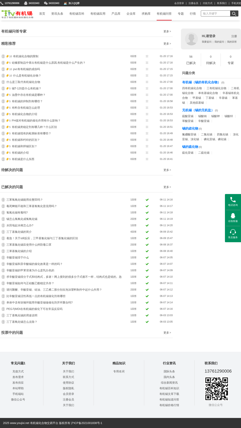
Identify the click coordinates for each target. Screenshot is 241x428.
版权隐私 (68, 388)
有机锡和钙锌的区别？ (26, 139)
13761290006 (12, 3)
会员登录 (179, 3)
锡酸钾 (215, 116)
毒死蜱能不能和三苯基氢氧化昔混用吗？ (31, 206)
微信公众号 (18, 399)
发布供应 (18, 382)
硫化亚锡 (187, 152)
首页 (15, 13)
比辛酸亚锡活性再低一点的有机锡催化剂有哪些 (35, 296)
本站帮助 (18, 388)
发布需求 (18, 377)
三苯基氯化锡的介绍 (19, 251)
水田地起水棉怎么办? (19, 225)
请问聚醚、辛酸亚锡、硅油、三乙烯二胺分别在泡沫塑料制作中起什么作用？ (54, 289)
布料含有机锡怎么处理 (26, 107)
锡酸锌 (229, 116)
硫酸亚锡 (187, 116)
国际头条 (169, 371)
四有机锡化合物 (192, 88)
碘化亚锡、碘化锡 (215, 139)
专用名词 (119, 371)
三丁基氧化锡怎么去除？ (21, 321)
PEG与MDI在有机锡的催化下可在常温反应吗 (34, 309)
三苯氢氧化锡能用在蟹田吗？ (24, 199)
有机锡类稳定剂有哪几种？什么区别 (34, 127)
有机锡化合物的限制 (25, 56)
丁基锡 (210, 97)
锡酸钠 (202, 116)
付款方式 (207, 3)
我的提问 (219, 41)
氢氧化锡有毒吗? (17, 212)
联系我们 (222, 3)
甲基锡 (197, 97)
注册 (234, 36)
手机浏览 (236, 3)
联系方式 (68, 377)
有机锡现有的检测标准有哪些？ (31, 133)
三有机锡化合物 (216, 88)
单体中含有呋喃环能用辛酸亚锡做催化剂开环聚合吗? (39, 302)
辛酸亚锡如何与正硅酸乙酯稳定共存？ (30, 283)
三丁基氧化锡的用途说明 (21, 315)
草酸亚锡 (187, 121)
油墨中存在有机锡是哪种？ (29, 94)
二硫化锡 (203, 152)
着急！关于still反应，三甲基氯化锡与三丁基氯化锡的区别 (42, 238)
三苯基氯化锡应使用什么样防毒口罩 (28, 244)
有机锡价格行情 (169, 405)
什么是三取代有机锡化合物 (23, 82)
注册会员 (193, 3)
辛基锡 (223, 97)
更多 (167, 31)
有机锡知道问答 (169, 399)
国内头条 (169, 377)
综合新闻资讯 (169, 382)
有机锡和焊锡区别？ (24, 146)
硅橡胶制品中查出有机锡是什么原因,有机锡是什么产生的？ (49, 62)
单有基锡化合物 (208, 93)
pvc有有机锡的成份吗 (26, 69)
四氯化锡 (222, 134)
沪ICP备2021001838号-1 (86, 423)
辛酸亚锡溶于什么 (17, 257)
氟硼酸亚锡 (189, 134)
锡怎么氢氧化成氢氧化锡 (21, 219)
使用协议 (68, 382)
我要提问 (206, 41)
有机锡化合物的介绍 (24, 114)
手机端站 (18, 393)
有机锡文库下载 (169, 393)
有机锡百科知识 (169, 388)
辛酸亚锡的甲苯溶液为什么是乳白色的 (30, 270)
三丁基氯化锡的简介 (19, 231)
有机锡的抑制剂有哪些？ (27, 101)
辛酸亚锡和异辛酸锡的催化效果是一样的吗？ (34, 264)
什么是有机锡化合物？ (27, 75)
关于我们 (68, 371)
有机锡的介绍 (20, 152)
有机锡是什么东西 (23, 159)
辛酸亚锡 (203, 121)
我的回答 (232, 41)
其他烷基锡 (197, 102)
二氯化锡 (206, 134)
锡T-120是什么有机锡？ (27, 88)
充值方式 (18, 371)
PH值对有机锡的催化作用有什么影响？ (36, 120)
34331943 (54, 3)
